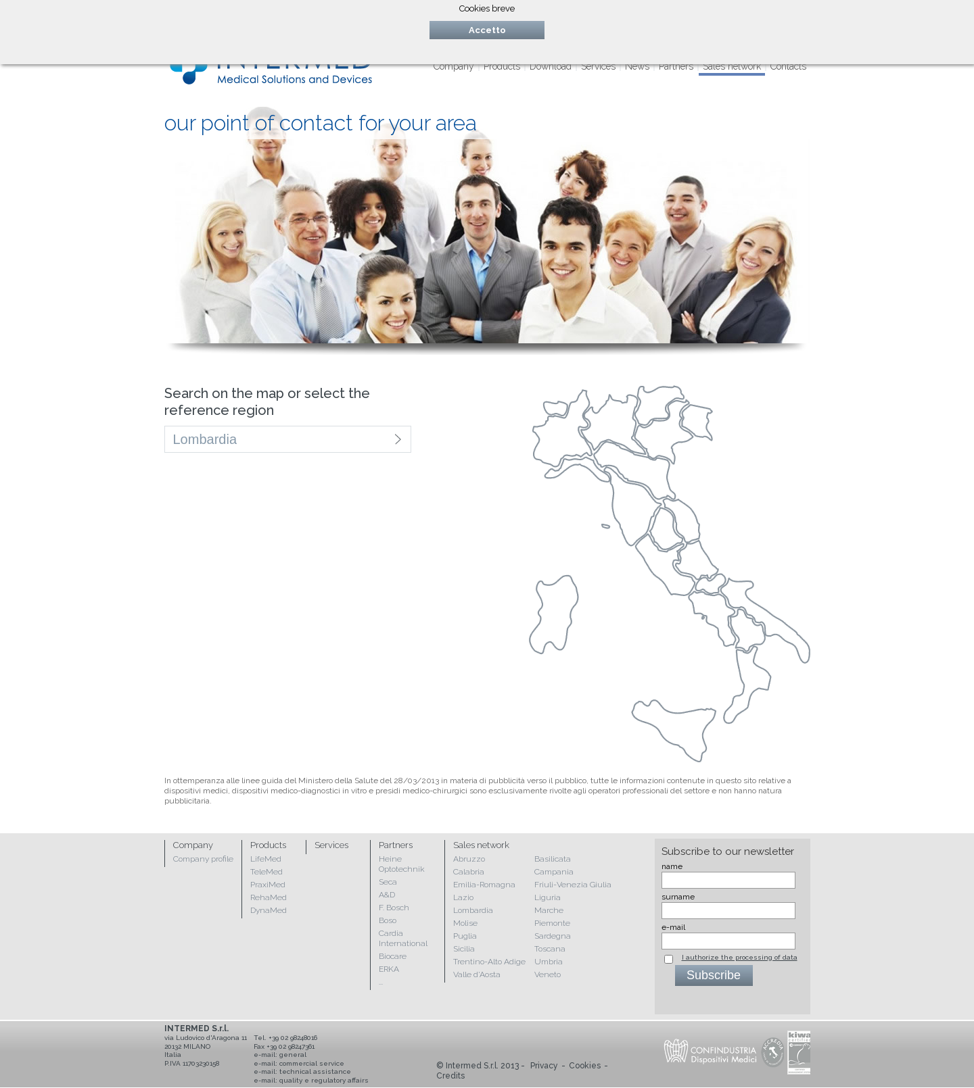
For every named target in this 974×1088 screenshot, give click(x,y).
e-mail (673, 927)
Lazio (463, 897)
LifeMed (265, 859)
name (672, 866)
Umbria (548, 961)
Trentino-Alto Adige (489, 961)
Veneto (547, 974)
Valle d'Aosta (477, 974)
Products (502, 66)
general (292, 1054)
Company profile (203, 859)
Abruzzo (469, 859)
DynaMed (268, 910)
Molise (465, 923)
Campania (554, 871)
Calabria (468, 871)
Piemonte (552, 923)
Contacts (788, 66)
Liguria (547, 897)
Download (551, 66)
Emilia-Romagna (484, 884)
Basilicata (552, 859)
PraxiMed (267, 884)
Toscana (549, 949)
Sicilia (464, 949)
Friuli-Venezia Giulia (572, 884)
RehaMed (268, 897)
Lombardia (473, 910)
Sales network (732, 66)
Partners (676, 66)
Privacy (544, 1065)
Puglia (465, 936)
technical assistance (315, 1071)
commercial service (311, 1063)
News (637, 66)
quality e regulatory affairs (324, 1080)
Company (454, 66)
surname (678, 896)
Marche (548, 910)
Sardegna (552, 936)
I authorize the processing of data (739, 957)
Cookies (585, 1065)
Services (598, 66)
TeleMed (266, 871)
